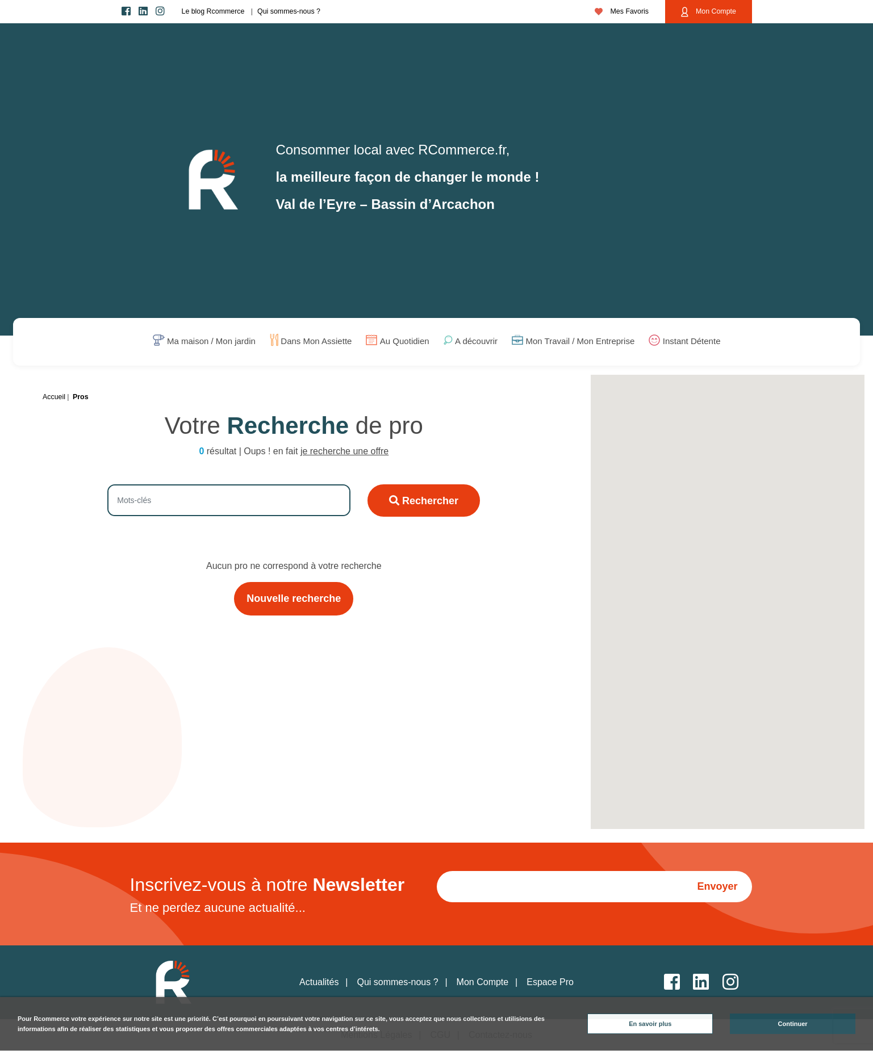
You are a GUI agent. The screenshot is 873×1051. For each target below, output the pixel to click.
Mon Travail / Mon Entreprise (580, 341)
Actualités (319, 982)
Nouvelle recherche (294, 598)
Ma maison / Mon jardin (211, 341)
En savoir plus (650, 1023)
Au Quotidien (404, 341)
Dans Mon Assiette (316, 341)
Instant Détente (692, 341)
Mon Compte (708, 12)
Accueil (54, 397)
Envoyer (717, 886)
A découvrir (476, 341)
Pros (81, 397)
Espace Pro (550, 982)
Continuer (793, 1023)
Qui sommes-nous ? (288, 11)
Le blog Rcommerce (213, 11)
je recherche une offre (344, 451)
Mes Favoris (622, 11)
